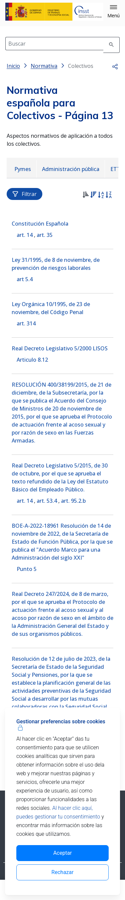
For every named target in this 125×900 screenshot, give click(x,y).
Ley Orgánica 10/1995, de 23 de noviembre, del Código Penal (51, 308)
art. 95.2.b (73, 500)
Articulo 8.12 (32, 359)
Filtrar (24, 194)
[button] (113, 12)
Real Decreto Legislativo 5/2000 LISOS (60, 348)
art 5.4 (25, 279)
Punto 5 (27, 569)
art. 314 (26, 323)
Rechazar (62, 872)
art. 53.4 (47, 500)
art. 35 (45, 235)
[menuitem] (22, 169)
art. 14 (25, 235)
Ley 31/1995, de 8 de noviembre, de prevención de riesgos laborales (56, 263)
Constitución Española (40, 223)
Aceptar (62, 853)
